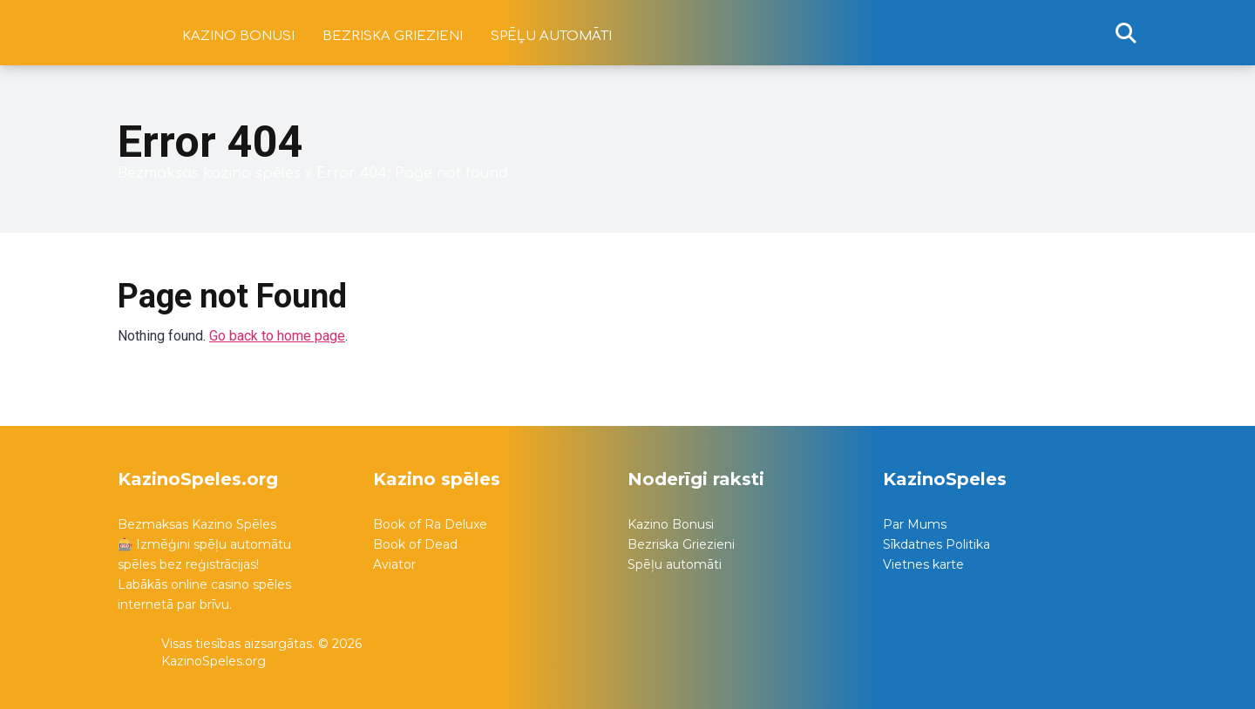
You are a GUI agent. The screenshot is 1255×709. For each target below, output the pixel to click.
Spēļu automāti (551, 36)
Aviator (394, 564)
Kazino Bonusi (671, 524)
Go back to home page (277, 335)
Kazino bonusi (238, 36)
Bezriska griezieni (392, 36)
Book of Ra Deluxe (430, 524)
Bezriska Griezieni (681, 544)
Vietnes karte (923, 564)
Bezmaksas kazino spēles (209, 173)
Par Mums (914, 524)
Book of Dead (415, 544)
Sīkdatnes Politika (936, 544)
